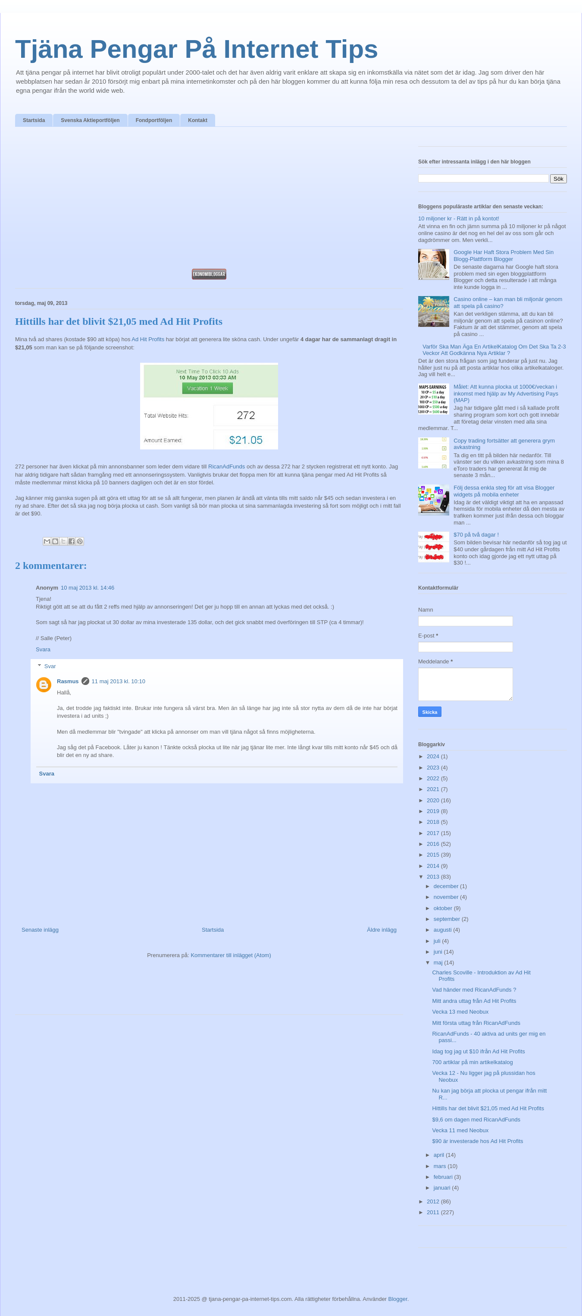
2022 (434, 778)
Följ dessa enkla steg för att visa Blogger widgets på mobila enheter (504, 491)
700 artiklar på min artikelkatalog (472, 1062)
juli (438, 941)
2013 (434, 876)
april (440, 1155)
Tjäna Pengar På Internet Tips (196, 49)
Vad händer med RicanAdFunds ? (474, 989)
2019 (434, 811)
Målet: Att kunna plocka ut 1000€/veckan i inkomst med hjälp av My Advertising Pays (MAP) (506, 393)
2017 (434, 833)
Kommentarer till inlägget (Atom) (231, 955)
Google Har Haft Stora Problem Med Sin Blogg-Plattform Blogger (504, 255)
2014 (434, 866)
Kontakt (197, 120)
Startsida (34, 120)
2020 (434, 800)
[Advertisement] (209, 200)
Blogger (397, 1299)
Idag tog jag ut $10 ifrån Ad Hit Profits (478, 1051)
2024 (434, 756)
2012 (434, 1201)
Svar (50, 666)
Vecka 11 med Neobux (460, 1130)
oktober (444, 908)
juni (439, 952)
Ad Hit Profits (147, 339)
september (448, 919)
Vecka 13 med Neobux (460, 1011)
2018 (434, 822)
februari (444, 1177)
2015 (434, 854)
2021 (434, 789)
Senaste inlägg (40, 930)
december (447, 886)
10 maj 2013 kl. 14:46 (87, 587)
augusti (444, 930)
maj (439, 962)
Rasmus (68, 681)
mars (441, 1166)
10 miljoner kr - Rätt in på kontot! (458, 218)
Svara (43, 649)
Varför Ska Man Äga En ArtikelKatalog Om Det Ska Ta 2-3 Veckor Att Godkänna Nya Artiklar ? (494, 350)
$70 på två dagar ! (476, 534)
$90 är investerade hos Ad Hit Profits (477, 1141)
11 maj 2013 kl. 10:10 (118, 681)
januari (443, 1187)
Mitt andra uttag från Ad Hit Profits (474, 1001)
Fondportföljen (154, 120)
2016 (434, 844)
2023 (434, 767)
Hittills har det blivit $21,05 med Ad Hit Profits (488, 1108)
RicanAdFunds (226, 466)
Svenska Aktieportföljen (90, 120)
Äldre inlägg (382, 930)
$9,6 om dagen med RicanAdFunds (476, 1119)
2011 (434, 1212)
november (447, 897)
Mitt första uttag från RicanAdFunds (476, 1023)
